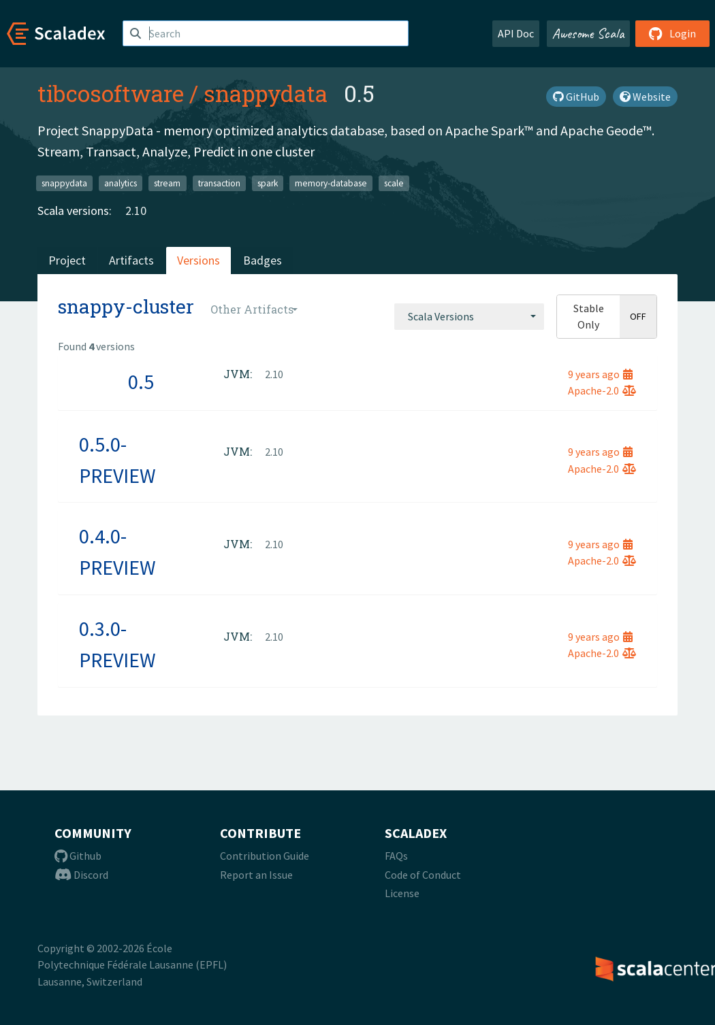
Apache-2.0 (602, 390)
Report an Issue (256, 874)
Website (645, 96)
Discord (81, 874)
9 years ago (600, 374)
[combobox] (469, 316)
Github (77, 855)
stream (167, 182)
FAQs (396, 855)
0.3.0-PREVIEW (117, 644)
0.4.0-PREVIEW (117, 551)
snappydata (266, 93)
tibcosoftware (110, 93)
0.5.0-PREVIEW (117, 459)
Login (672, 33)
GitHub (576, 96)
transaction (219, 182)
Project (67, 260)
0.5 (141, 381)
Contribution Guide (264, 855)
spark (267, 182)
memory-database (331, 182)
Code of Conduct (423, 874)
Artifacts (131, 260)
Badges (262, 260)
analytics (120, 182)
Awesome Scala (588, 33)
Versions (198, 260)
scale (394, 182)
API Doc (516, 33)
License (402, 893)
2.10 (135, 210)
